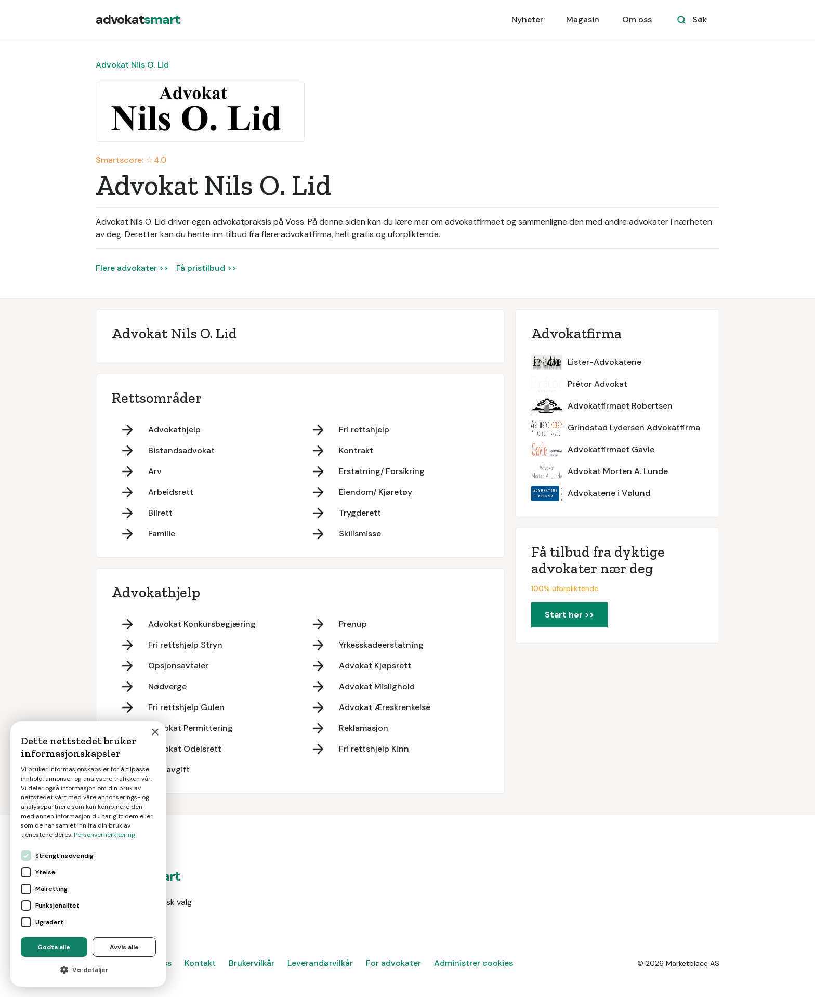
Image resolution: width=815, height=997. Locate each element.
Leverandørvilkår (320, 962)
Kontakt (200, 962)
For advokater (393, 962)
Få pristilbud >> (206, 268)
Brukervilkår (251, 962)
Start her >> (569, 614)
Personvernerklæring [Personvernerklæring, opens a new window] (104, 835)
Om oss (637, 19)
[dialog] (88, 854)
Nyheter (527, 19)
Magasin (582, 19)
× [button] (155, 733)
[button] (88, 970)
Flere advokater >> (132, 268)
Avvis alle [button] (124, 947)
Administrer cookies (473, 962)
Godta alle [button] (53, 947)
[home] (138, 20)
